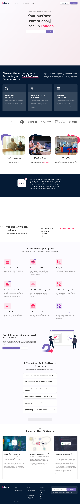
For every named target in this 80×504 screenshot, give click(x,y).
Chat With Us (49, 31)
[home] (5, 3)
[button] (16, 3)
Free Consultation (71, 489)
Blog (33, 3)
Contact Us (73, 3)
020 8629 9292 (11, 161)
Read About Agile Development (11, 348)
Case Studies (26, 3)
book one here (46, 162)
